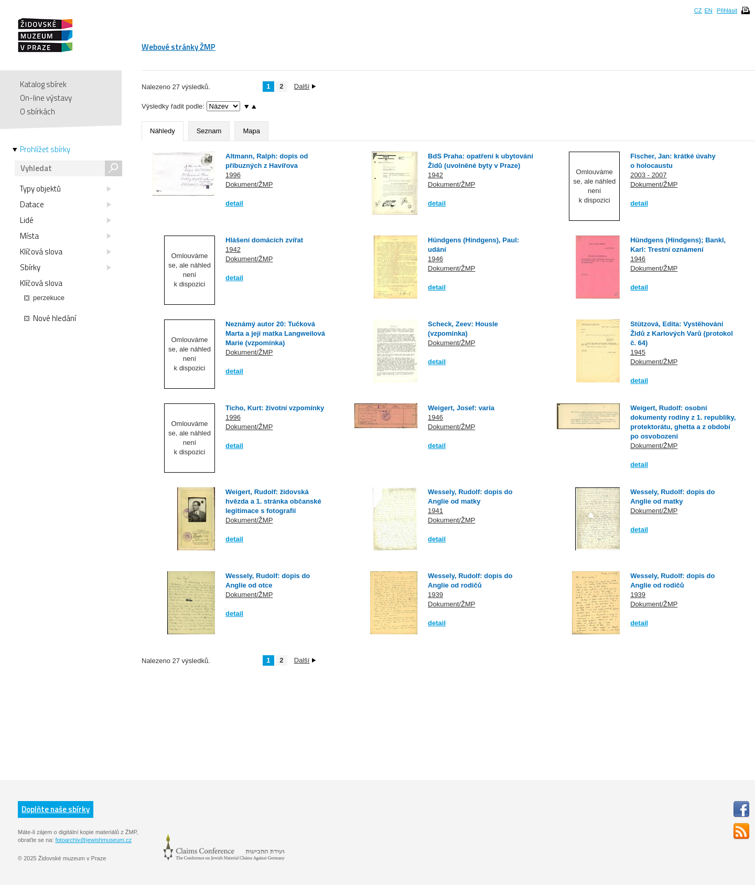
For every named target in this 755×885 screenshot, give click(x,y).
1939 (435, 595)
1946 (435, 259)
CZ (698, 10)
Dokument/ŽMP (249, 184)
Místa (65, 236)
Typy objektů (65, 189)
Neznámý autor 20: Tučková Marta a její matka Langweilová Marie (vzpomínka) (275, 333)
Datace (65, 204)
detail (234, 203)
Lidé (65, 220)
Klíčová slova (65, 252)
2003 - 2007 (648, 175)
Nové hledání (50, 318)
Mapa (251, 131)
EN (708, 10)
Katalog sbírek (43, 84)
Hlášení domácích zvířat (264, 240)
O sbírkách (37, 111)
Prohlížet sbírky (45, 149)
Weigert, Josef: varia (461, 408)
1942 (435, 175)
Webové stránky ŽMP (178, 47)
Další (305, 86)
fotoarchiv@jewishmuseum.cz (93, 840)
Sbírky (65, 267)
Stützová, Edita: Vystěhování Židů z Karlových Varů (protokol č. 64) (681, 333)
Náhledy (162, 131)
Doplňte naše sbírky (55, 809)
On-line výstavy (46, 98)
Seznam (209, 131)
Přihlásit (727, 10)
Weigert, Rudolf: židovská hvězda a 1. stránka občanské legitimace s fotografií (273, 501)
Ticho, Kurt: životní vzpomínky (274, 408)
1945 (637, 352)
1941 (435, 511)
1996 (233, 175)
